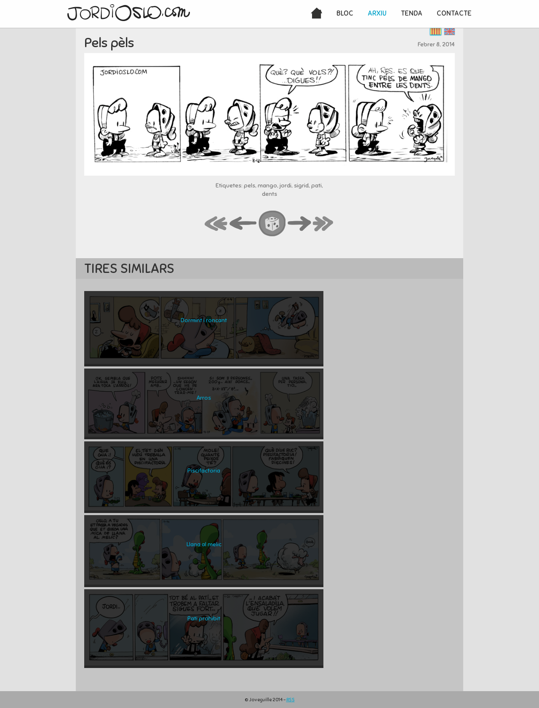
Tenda (411, 13)
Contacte (454, 13)
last (323, 224)
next (299, 224)
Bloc (344, 13)
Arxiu (377, 13)
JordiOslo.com (128, 12)
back (243, 224)
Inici (316, 14)
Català (435, 31)
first (216, 224)
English (449, 31)
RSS (290, 700)
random (272, 224)
